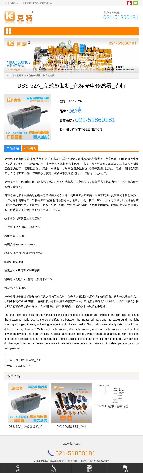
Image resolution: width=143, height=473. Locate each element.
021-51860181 (121, 17)
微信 (135, 3)
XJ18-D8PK (23, 365)
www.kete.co (71, 443)
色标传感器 (34, 75)
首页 (11, 75)
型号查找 (21, 75)
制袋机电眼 (49, 75)
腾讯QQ (129, 3)
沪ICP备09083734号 (98, 461)
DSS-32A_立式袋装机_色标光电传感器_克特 (39, 426)
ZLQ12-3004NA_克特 (28, 360)
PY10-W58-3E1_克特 (71, 426)
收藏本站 (13, 3)
